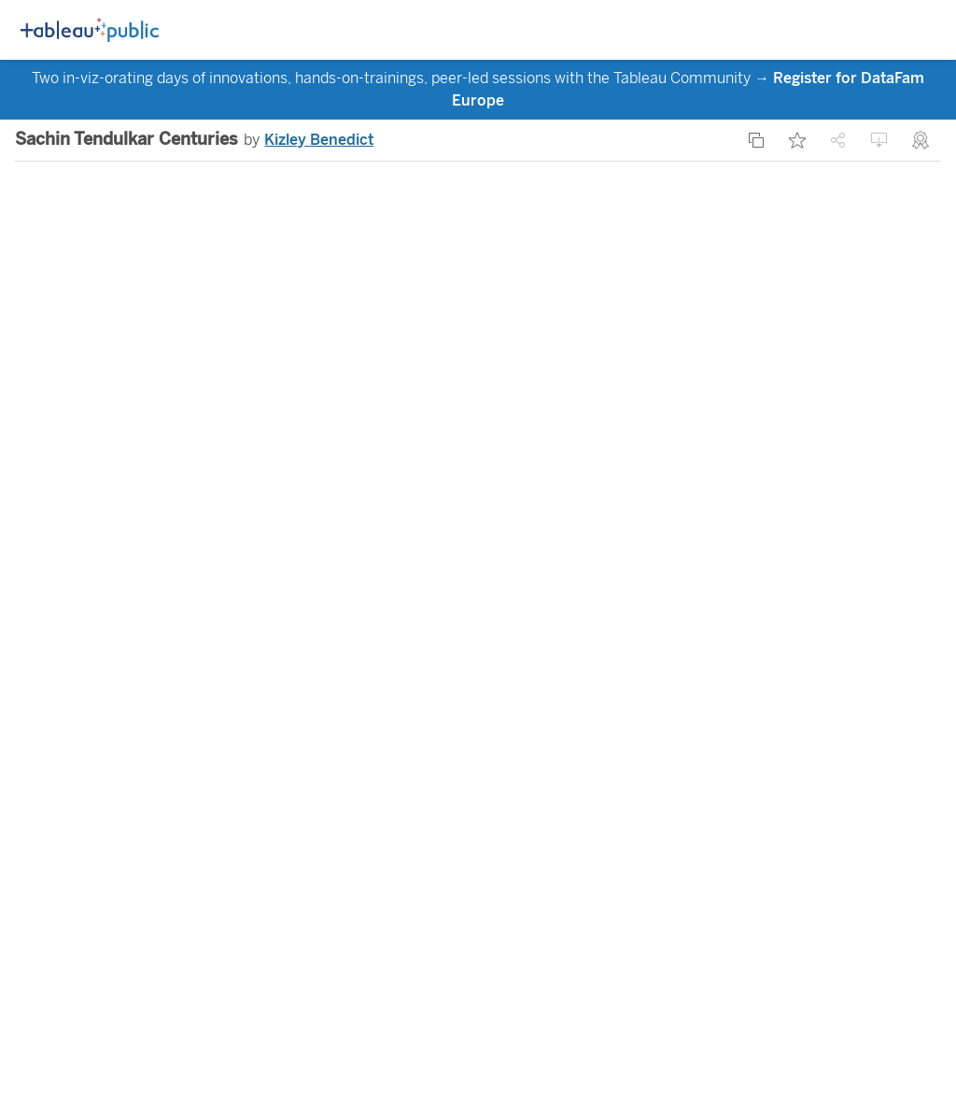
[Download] (879, 140)
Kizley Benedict (318, 140)
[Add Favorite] (797, 140)
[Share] (838, 140)
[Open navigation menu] (924, 31)
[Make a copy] (756, 140)
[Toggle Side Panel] (890, 31)
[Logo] (90, 31)
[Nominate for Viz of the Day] (920, 140)
